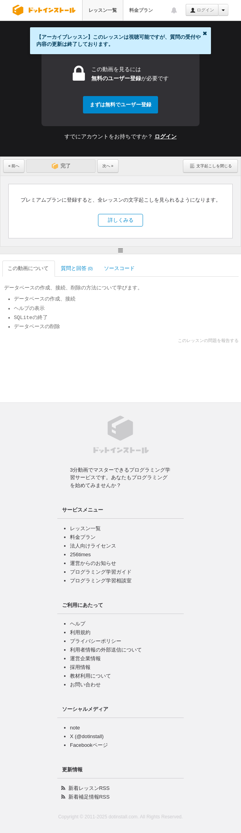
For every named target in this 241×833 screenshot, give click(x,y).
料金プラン (141, 10)
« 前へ (13, 166)
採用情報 (80, 667)
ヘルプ (77, 624)
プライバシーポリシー (95, 641)
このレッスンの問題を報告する (208, 340)
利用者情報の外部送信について (106, 650)
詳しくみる (121, 220)
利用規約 (80, 632)
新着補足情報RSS (89, 797)
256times (80, 554)
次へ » (107, 166)
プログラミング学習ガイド (101, 572)
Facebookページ (89, 745)
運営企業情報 (85, 658)
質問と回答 (77, 268)
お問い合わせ (85, 685)
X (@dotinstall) (87, 736)
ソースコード (120, 268)
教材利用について (90, 676)
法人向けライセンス (93, 546)
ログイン (202, 10)
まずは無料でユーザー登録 (120, 105)
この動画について (29, 268)
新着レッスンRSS (89, 788)
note (75, 728)
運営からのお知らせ (93, 563)
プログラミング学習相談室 (101, 581)
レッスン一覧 (102, 10)
